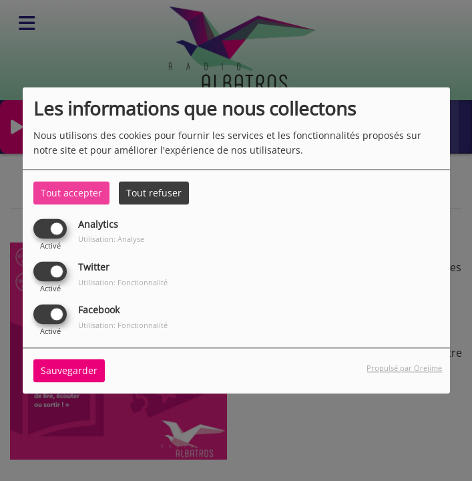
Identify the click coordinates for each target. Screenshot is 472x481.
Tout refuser (154, 192)
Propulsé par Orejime (404, 368)
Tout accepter (71, 192)
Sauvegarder (69, 371)
